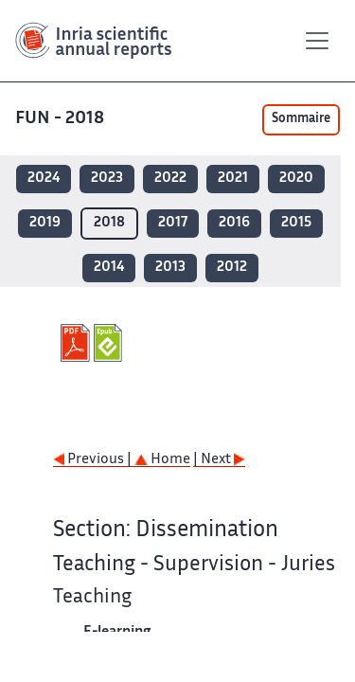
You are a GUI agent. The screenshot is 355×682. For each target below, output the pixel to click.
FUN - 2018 (61, 119)
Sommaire (301, 119)
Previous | (93, 460)
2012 (232, 267)
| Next (219, 460)
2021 (233, 178)
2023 (107, 178)
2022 (170, 178)
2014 (109, 267)
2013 (170, 267)
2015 (296, 223)
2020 (296, 178)
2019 (45, 223)
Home (162, 460)
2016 (234, 223)
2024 (43, 178)
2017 (172, 223)
